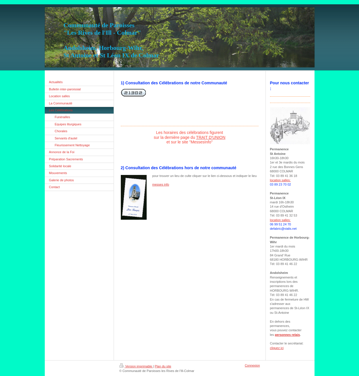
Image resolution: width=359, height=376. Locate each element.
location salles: (280, 180)
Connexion (252, 365)
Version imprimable (136, 366)
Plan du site (163, 366)
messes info (160, 184)
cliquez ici (277, 348)
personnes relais (287, 334)
